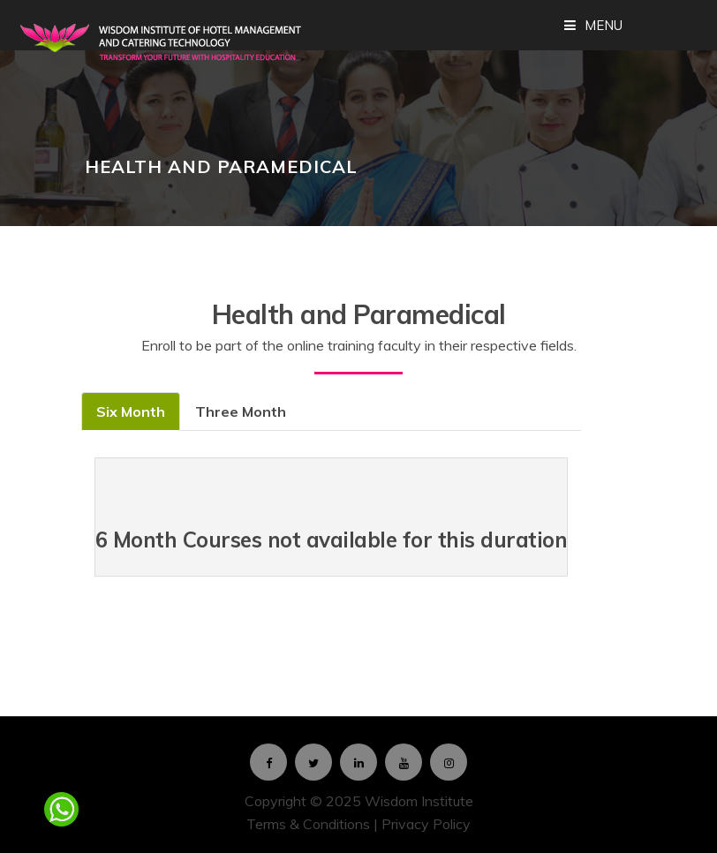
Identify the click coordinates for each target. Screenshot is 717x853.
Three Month (240, 411)
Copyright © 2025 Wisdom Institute (359, 801)
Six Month (130, 411)
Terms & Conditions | (313, 824)
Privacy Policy (426, 824)
